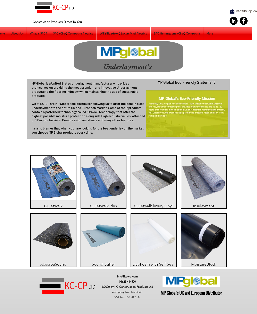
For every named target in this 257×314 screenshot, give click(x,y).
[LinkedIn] (234, 21)
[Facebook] (244, 21)
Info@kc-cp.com (127, 276)
